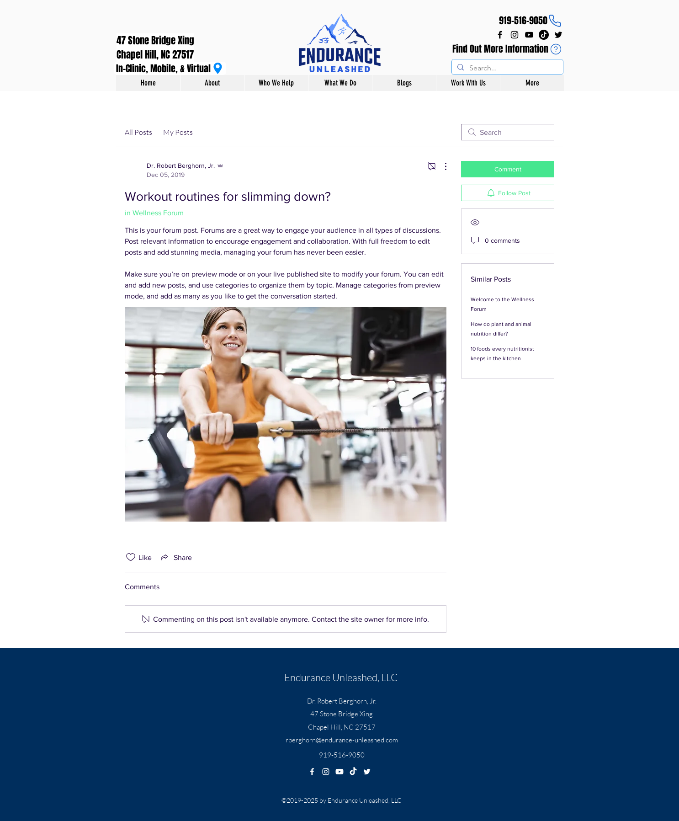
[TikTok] (544, 35)
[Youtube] (339, 771)
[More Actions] (440, 166)
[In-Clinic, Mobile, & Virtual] (170, 68)
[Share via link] (175, 557)
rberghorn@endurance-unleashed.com (342, 740)
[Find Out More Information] (508, 49)
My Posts (178, 132)
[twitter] (558, 35)
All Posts (138, 132)
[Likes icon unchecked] (131, 557)
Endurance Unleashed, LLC (341, 677)
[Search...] (506, 68)
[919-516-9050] (531, 20)
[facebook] (500, 35)
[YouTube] (529, 35)
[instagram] (514, 35)
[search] (507, 132)
